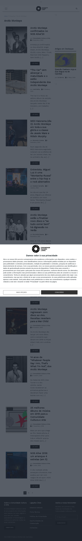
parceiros (21, 259)
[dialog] (41, 270)
